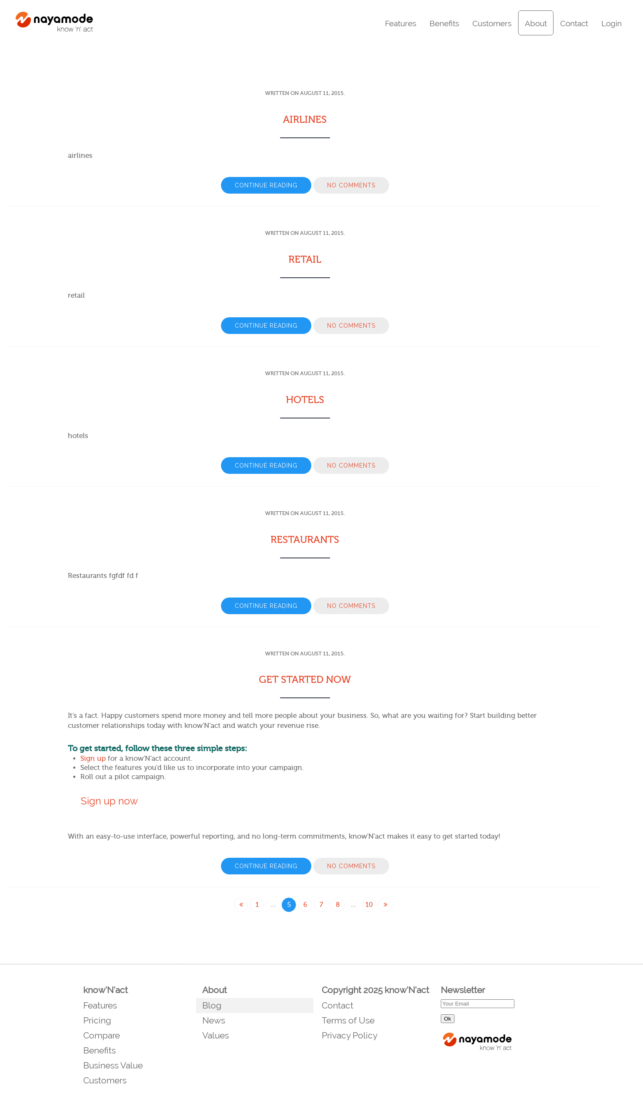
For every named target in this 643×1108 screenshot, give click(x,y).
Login (611, 23)
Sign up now (109, 801)
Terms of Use (348, 1020)
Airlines (305, 119)
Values (215, 1035)
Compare (101, 1035)
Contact (574, 23)
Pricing (97, 1020)
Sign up (93, 758)
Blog (211, 1005)
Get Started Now (305, 679)
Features (400, 23)
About (536, 23)
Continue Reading (266, 185)
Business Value (113, 1065)
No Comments (351, 185)
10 (369, 905)
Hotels (305, 400)
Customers (491, 23)
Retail (304, 259)
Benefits (444, 23)
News (213, 1020)
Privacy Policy (349, 1035)
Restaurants (305, 539)
